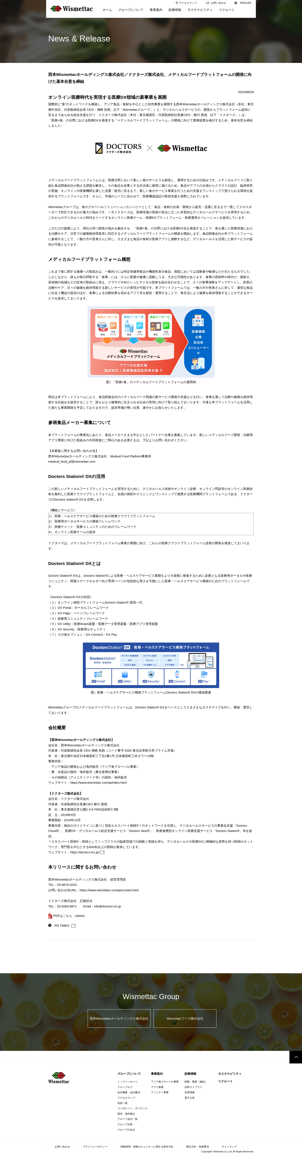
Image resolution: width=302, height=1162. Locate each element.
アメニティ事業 (160, 1092)
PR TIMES (62, 925)
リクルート (225, 1081)
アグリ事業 (157, 1087)
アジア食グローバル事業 (165, 1081)
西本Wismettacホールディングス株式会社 (119, 1018)
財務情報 (190, 1073)
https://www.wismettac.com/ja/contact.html (109, 890)
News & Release (79, 38)
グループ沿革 (125, 1124)
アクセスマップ (126, 1097)
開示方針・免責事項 (197, 1146)
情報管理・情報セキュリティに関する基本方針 (147, 1146)
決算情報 (190, 1092)
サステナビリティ (230, 1073)
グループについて (129, 1073)
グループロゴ (125, 1087)
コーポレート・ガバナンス (132, 1108)
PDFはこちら (62, 915)
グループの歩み (126, 1129)
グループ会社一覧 (127, 1119)
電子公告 (190, 1097)
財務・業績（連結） (196, 1081)
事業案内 (157, 1073)
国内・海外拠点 (126, 1113)
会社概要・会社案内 (128, 1092)
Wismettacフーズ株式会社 (185, 1018)
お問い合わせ (62, 1146)
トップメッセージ (127, 1081)
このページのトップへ (295, 1057)
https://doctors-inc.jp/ (84, 852)
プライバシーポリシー (95, 1146)
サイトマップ (229, 1146)
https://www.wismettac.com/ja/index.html (98, 782)
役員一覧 (122, 1103)
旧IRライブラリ (193, 1087)
